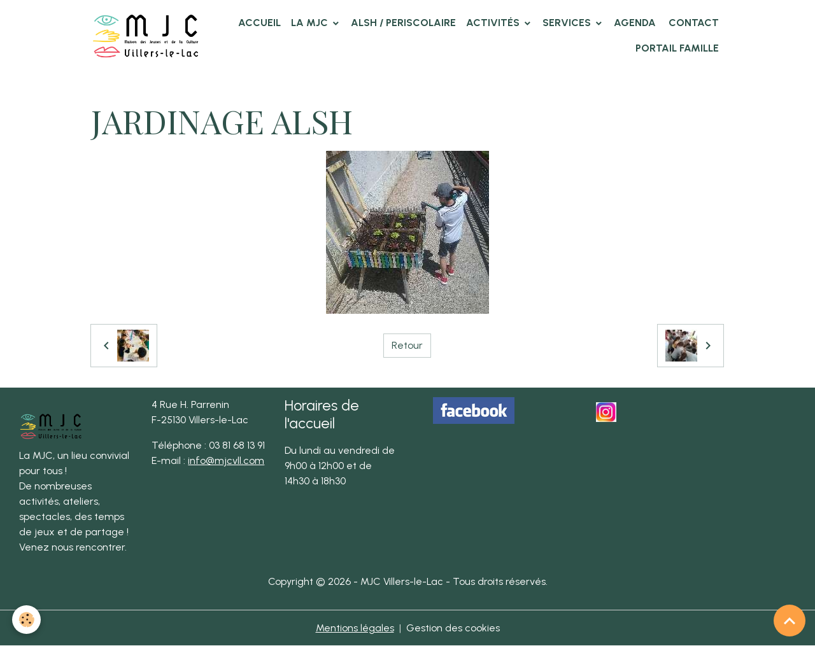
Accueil (259, 23)
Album (154, 86)
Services (567, 23)
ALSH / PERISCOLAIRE (403, 23)
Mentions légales (355, 628)
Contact (692, 23)
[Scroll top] (789, 620)
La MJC (310, 23)
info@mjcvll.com (226, 460)
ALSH (309, 86)
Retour (407, 345)
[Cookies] (27, 619)
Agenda (635, 23)
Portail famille (677, 48)
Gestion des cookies (453, 628)
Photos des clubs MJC (233, 86)
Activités (494, 23)
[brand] (146, 35)
